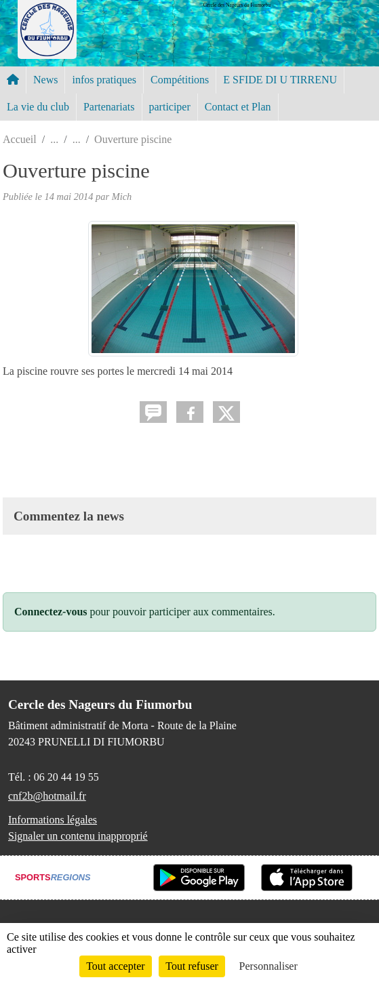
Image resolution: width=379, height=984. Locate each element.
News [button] (45, 79)
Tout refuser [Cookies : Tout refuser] (191, 966)
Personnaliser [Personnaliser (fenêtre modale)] (268, 966)
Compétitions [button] (180, 79)
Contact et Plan (238, 106)
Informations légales (52, 819)
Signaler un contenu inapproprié (78, 836)
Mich (122, 196)
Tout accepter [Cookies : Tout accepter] (115, 966)
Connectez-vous (50, 611)
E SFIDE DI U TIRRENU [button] (280, 79)
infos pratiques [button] (104, 79)
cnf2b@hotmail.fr (47, 796)
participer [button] (170, 106)
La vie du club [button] (38, 106)
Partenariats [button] (109, 106)
